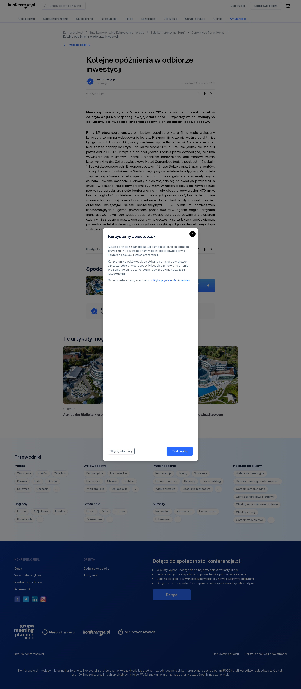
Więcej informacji (121, 451)
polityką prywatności (164, 280)
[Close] (192, 234)
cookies (184, 280)
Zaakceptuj (179, 451)
